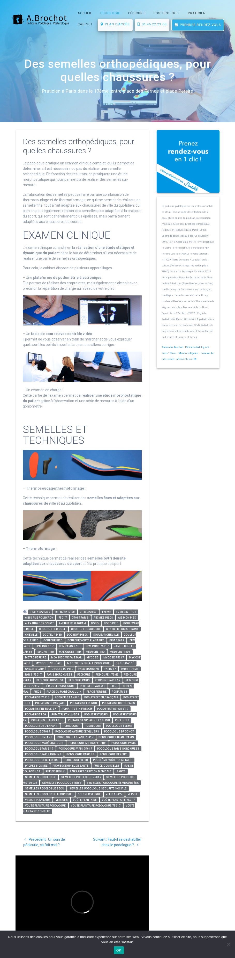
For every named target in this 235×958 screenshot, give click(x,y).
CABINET (85, 24)
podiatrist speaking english (89, 720)
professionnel (36, 765)
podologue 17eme (119, 725)
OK (118, 950)
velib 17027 (114, 794)
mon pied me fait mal (66, 657)
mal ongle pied (70, 651)
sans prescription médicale (90, 771)
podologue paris (123, 743)
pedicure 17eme (107, 674)
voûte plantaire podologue (45, 805)
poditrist (122, 720)
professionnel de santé (70, 765)
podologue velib (76, 760)
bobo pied (111, 623)
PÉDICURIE (137, 13)
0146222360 (88, 612)
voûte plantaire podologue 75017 (96, 805)
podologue (93, 725)
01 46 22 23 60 (152, 24)
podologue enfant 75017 (75, 737)
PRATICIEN (197, 13)
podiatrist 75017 (37, 697)
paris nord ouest (59, 674)
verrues (62, 800)
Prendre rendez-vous (198, 25)
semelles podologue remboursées (113, 782)
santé (121, 771)
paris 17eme (130, 668)
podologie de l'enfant (41, 725)
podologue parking (80, 754)
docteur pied (52, 634)
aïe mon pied (127, 617)
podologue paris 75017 (75, 748)
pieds (38, 691)
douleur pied (52, 640)
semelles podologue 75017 (81, 777)
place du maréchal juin (64, 691)
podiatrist (119, 691)
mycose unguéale (49, 663)
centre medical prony (122, 629)
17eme (106, 612)
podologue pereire (113, 754)
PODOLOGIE (110, 13)
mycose (92, 657)
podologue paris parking (43, 754)
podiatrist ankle (67, 697)
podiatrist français (50, 703)
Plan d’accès (115, 24)
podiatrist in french (77, 708)
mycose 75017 (113, 657)
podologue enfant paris (116, 737)
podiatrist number (65, 714)
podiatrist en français (101, 697)
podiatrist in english (41, 708)
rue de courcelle (106, 765)
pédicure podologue (60, 686)
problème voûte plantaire (112, 760)
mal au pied (45, 651)
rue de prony (55, 771)
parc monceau (88, 668)
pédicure (83, 674)
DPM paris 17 (45, 646)
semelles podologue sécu (44, 788)
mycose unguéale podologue (89, 663)
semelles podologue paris (61, 782)
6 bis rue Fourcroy (39, 617)
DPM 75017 (116, 640)
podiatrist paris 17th (47, 720)
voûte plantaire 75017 (118, 800)
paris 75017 (33, 674)
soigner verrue (89, 794)
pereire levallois (93, 686)
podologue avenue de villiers (77, 731)
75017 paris (80, 617)
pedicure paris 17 (107, 680)
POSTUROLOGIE (167, 13)
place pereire (97, 691)
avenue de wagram (72, 623)
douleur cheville (106, 634)
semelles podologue (40, 777)
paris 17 (110, 668)
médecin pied (95, 651)
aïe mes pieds (103, 617)
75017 (62, 617)
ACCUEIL (85, 13)
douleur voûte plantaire (85, 640)
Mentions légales (188, 353)
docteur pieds (77, 634)
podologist (71, 725)
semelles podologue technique (49, 794)
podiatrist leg (35, 714)
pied (114, 686)
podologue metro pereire (88, 743)
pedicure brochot (49, 680)
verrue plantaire (37, 800)
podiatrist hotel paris (118, 703)
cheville (31, 634)
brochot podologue (86, 629)
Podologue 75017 (37, 731)
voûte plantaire (85, 800)
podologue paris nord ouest (118, 748)
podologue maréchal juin (44, 743)
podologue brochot (119, 731)
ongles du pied (62, 668)
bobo (95, 623)
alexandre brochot (39, 623)
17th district (126, 612)
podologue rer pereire (42, 760)
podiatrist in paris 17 (112, 708)
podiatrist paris (96, 714)
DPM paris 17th (70, 646)
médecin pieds (120, 651)
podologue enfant (38, 737)
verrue (133, 794)
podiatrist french (83, 703)
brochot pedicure (52, 629)
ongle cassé (125, 663)
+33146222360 (40, 612)
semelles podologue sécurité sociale (98, 788)
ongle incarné (36, 668)
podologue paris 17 (39, 748)
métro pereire (35, 657)
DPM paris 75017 (97, 646)
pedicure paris (79, 680)
